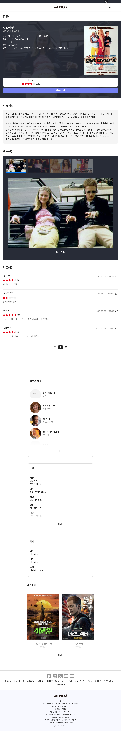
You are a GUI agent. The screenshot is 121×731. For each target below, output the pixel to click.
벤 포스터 (33, 48)
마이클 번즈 (35, 481)
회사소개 (17, 681)
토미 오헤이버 (14, 45)
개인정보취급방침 (53, 681)
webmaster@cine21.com (63, 723)
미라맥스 (34, 554)
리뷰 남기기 (60, 90)
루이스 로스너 (36, 484)
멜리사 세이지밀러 (56, 48)
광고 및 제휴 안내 (29, 681)
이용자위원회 (60, 684)
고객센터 (41, 681)
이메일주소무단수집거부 (83, 681)
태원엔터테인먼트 (38, 570)
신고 (116, 276)
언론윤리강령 (108, 681)
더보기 (60, 451)
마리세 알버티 (36, 500)
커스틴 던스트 (14, 48)
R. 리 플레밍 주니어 (38, 492)
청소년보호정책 (67, 681)
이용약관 (98, 681)
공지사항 (8, 681)
